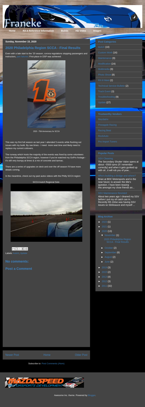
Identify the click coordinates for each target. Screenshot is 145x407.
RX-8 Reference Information (38, 30)
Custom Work (105, 52)
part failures (22, 56)
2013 (105, 276)
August (108, 257)
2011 (105, 286)
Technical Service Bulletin (111, 85)
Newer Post (12, 354)
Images (97, 30)
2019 (105, 267)
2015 (105, 272)
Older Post (81, 354)
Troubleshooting (106, 96)
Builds (64, 30)
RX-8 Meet (103, 80)
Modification (104, 63)
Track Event (104, 91)
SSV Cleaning (105, 158)
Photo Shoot (104, 74)
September (111, 252)
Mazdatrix (103, 119)
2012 (105, 281)
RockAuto (103, 136)
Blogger (91, 395)
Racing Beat (104, 130)
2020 (105, 231)
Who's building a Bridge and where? (117, 175)
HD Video (81, 30)
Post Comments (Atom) (53, 363)
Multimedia (104, 69)
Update (23, 253)
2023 (105, 221)
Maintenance (105, 58)
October (109, 247)
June (107, 261)
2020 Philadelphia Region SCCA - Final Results (117, 240)
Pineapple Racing (107, 125)
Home (12, 30)
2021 (105, 226)
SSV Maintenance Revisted (112, 193)
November (110, 235)
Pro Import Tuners (107, 141)
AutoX (16, 253)
